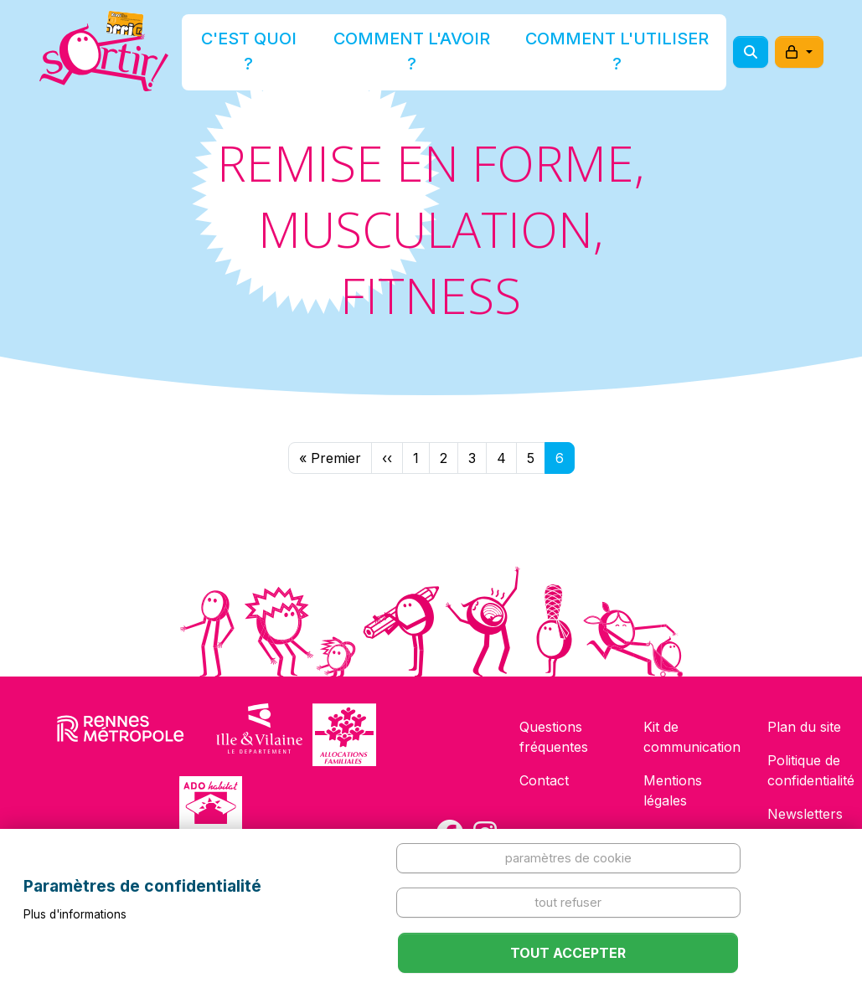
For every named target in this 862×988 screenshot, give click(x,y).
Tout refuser (567, 902)
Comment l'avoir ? (426, 53)
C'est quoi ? (298, 53)
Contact (544, 780)
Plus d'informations (74, 914)
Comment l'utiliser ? (584, 53)
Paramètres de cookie (568, 858)
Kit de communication (692, 736)
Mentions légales (672, 790)
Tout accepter (568, 952)
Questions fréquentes (553, 736)
